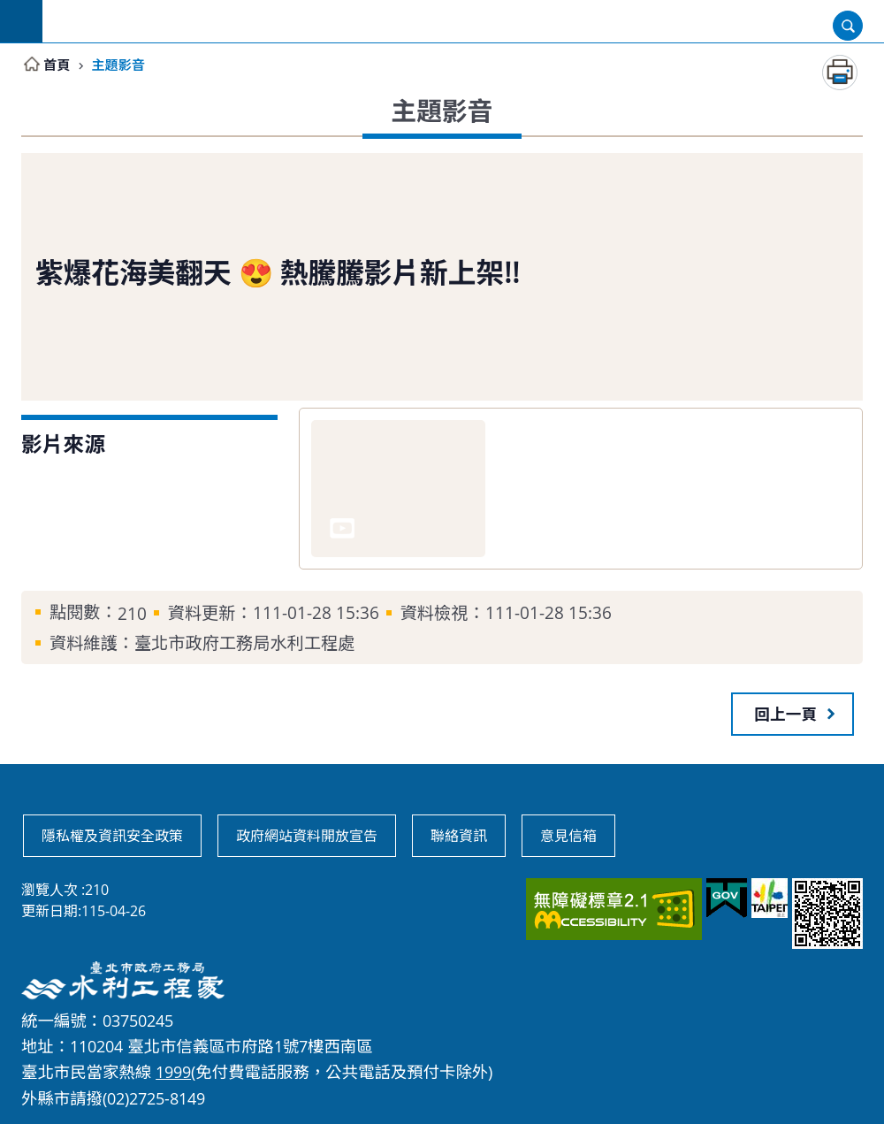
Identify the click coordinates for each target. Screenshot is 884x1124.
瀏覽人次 (49, 889)
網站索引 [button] (21, 21)
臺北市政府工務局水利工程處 (463, 21)
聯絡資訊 (459, 835)
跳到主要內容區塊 (9, 9)
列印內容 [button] (839, 72)
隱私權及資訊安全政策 (112, 835)
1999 (173, 1071)
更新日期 (49, 911)
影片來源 (63, 444)
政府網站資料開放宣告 (306, 835)
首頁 (57, 64)
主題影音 (121, 64)
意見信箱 (568, 835)
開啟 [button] (848, 26)
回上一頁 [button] (786, 713)
